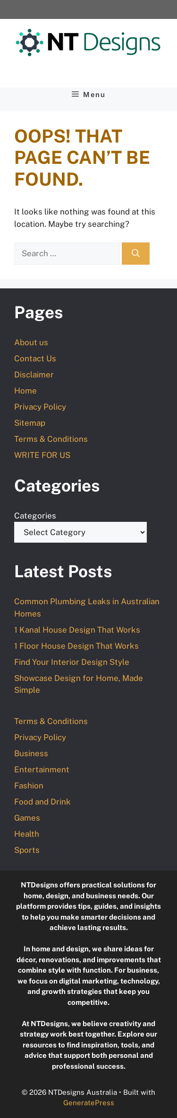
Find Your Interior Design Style (71, 662)
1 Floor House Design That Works (76, 646)
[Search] (136, 253)
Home (25, 390)
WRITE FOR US (42, 455)
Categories (35, 515)
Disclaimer (34, 374)
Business (31, 753)
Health (26, 834)
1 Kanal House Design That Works (77, 630)
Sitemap (29, 423)
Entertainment (41, 769)
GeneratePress (88, 1103)
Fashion (28, 785)
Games (27, 818)
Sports (27, 850)
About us (31, 342)
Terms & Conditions (51, 439)
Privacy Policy (40, 406)
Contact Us (35, 358)
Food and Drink (42, 801)
